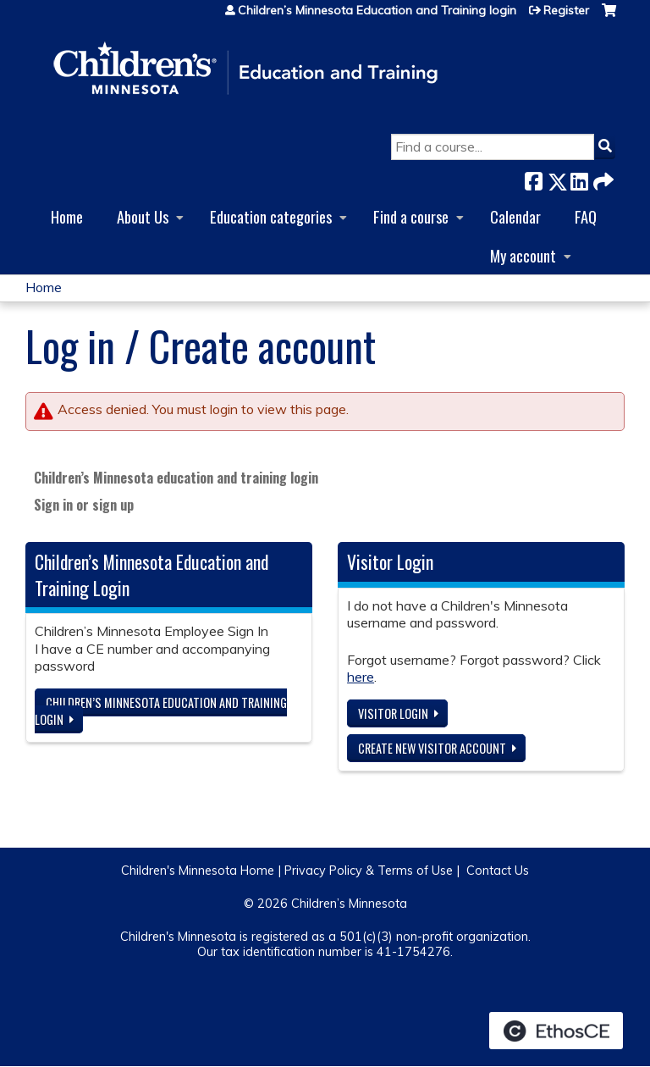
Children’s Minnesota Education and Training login (377, 10)
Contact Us (497, 870)
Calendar (515, 216)
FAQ (586, 216)
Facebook (533, 178)
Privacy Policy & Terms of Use (368, 870)
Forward (601, 178)
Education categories (271, 216)
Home (67, 216)
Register (566, 10)
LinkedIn (578, 178)
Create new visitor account (432, 748)
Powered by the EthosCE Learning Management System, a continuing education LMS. (556, 1030)
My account (523, 255)
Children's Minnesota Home (197, 870)
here (360, 676)
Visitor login (393, 713)
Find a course (411, 216)
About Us (142, 216)
